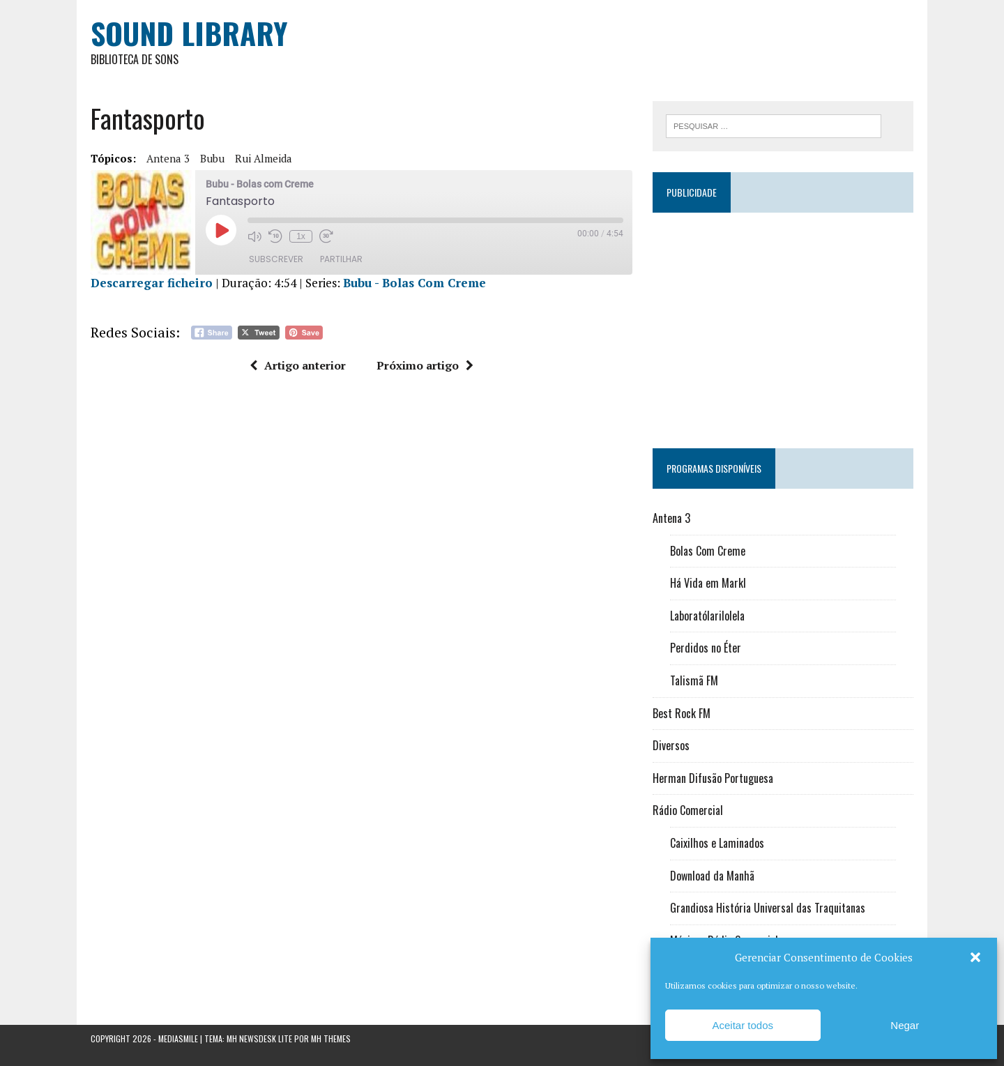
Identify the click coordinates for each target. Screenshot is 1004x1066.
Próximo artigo (424, 365)
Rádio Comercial (688, 810)
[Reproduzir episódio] (221, 230)
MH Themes (331, 1038)
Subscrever (276, 259)
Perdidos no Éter (705, 647)
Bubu (212, 158)
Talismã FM (694, 680)
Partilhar (341, 259)
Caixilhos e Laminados (717, 843)
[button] (975, 957)
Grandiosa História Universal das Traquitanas (767, 907)
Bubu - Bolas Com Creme (414, 283)
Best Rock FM (681, 713)
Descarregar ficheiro (152, 283)
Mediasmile (178, 1038)
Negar (904, 1025)
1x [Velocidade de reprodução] (300, 236)
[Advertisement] (783, 324)
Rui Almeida (263, 158)
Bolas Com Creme (707, 550)
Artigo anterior (298, 365)
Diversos (671, 745)
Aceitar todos (742, 1025)
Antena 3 (168, 158)
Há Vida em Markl (708, 582)
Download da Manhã (712, 875)
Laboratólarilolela (707, 615)
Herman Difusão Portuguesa (713, 778)
